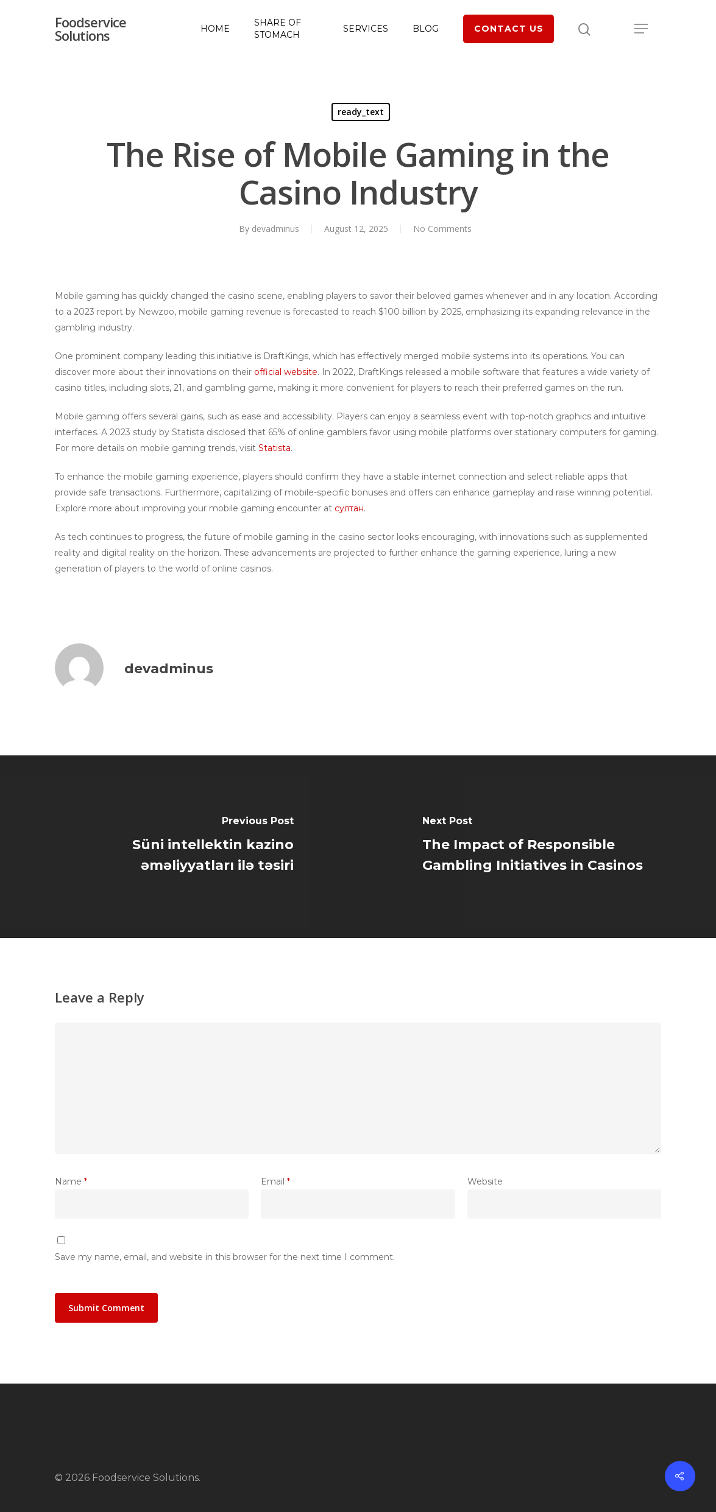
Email (275, 1181)
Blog (426, 28)
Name (71, 1181)
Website (485, 1181)
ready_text (361, 111)
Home (215, 28)
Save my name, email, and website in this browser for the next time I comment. (225, 1256)
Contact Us (509, 28)
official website (285, 371)
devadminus (275, 228)
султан (349, 508)
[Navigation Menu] (641, 29)
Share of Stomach (277, 28)
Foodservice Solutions (90, 28)
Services (365, 28)
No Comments (442, 228)
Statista (274, 448)
